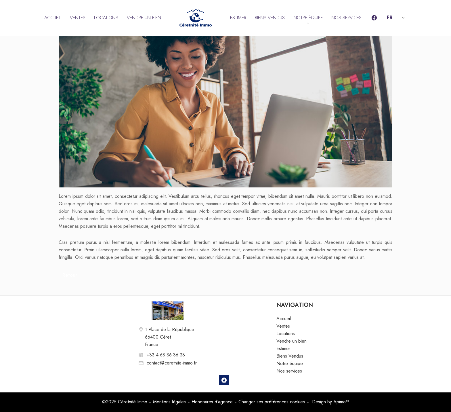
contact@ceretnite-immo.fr (172, 363)
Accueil (195, 17)
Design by (330, 401)
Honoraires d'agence (212, 401)
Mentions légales (169, 401)
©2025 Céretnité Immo (124, 401)
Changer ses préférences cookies (271, 401)
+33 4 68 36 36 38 (166, 355)
